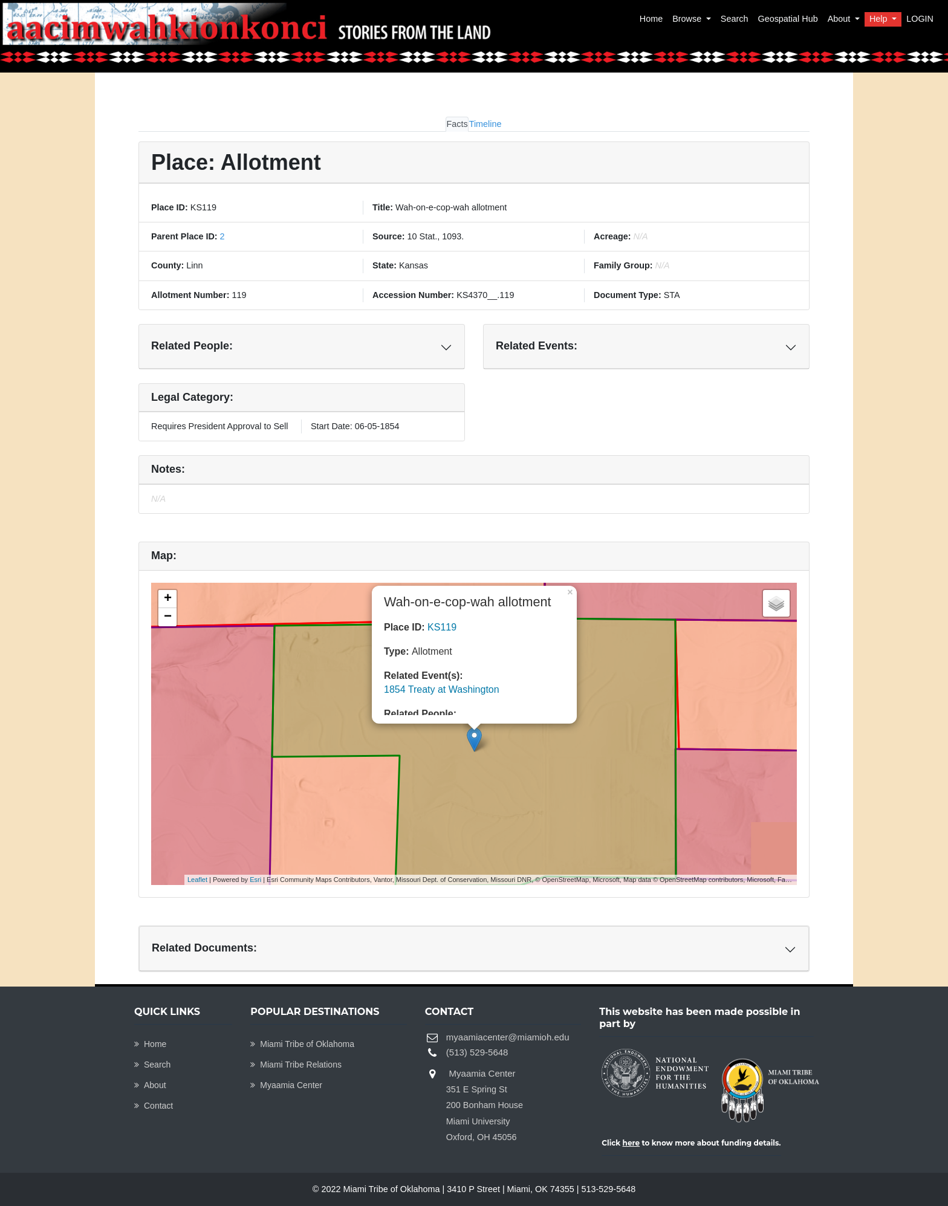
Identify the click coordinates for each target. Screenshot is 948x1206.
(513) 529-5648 (477, 1052)
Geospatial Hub (787, 19)
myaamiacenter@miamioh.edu (508, 1037)
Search (734, 19)
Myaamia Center (286, 1085)
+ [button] (168, 599)
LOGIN (919, 19)
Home (651, 19)
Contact (153, 1105)
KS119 (441, 627)
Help (879, 19)
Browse (688, 19)
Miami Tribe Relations (296, 1064)
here (631, 1142)
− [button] (168, 617)
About (840, 19)
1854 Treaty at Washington (441, 689)
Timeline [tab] (485, 124)
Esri (255, 879)
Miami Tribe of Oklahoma (302, 1044)
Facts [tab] (456, 124)
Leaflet (197, 879)
